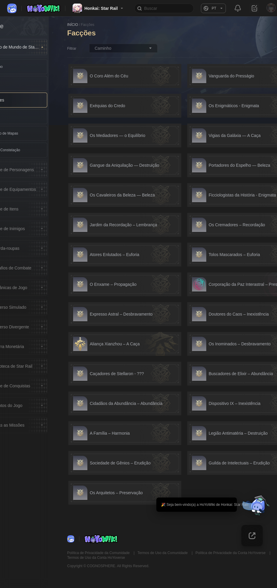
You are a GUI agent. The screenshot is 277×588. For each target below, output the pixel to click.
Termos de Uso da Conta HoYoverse (96, 558)
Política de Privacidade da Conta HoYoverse (231, 553)
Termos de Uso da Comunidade (163, 553)
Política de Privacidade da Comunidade (98, 553)
